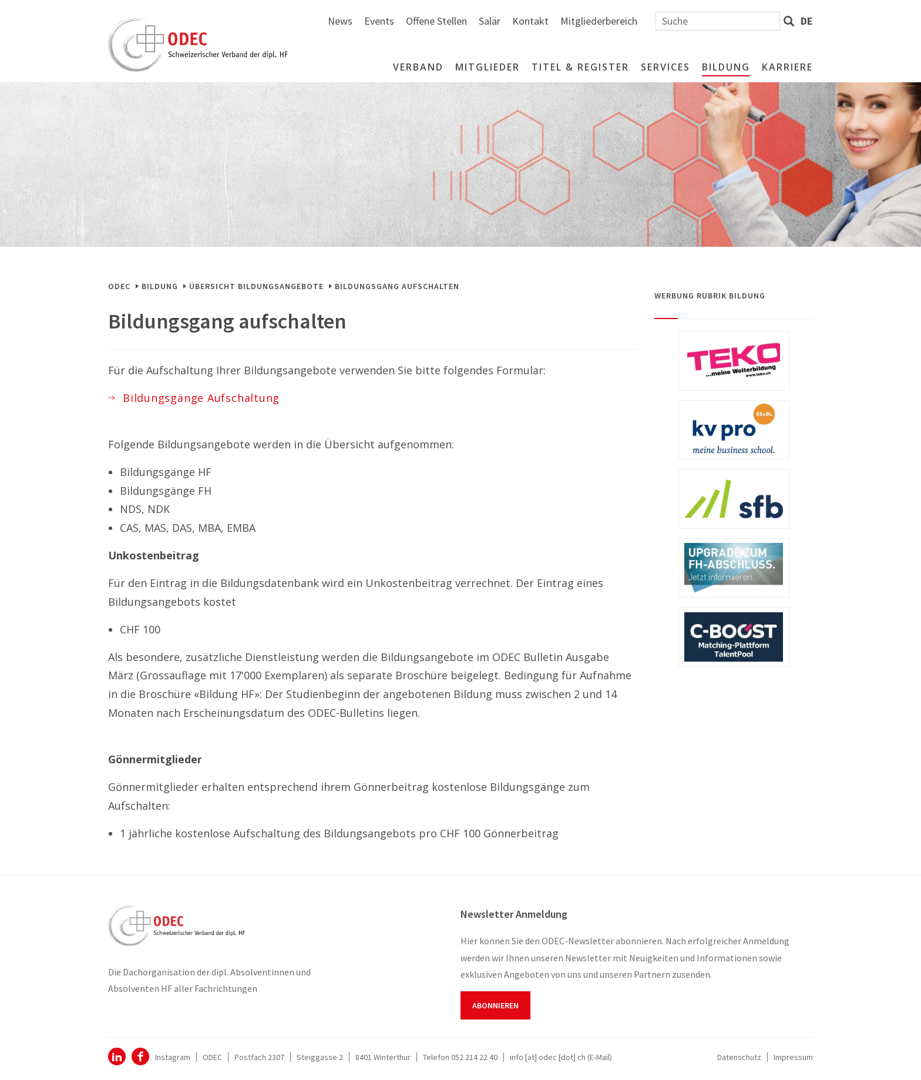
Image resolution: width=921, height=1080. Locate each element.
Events (509, 21)
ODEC (119, 286)
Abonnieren (495, 1005)
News (470, 21)
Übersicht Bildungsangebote (256, 286)
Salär (619, 21)
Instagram (172, 1057)
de (807, 21)
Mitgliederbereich (728, 21)
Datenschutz (739, 1057)
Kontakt (660, 21)
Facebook (140, 1056)
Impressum (793, 1057)
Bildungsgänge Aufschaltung (201, 398)
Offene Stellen (566, 21)
